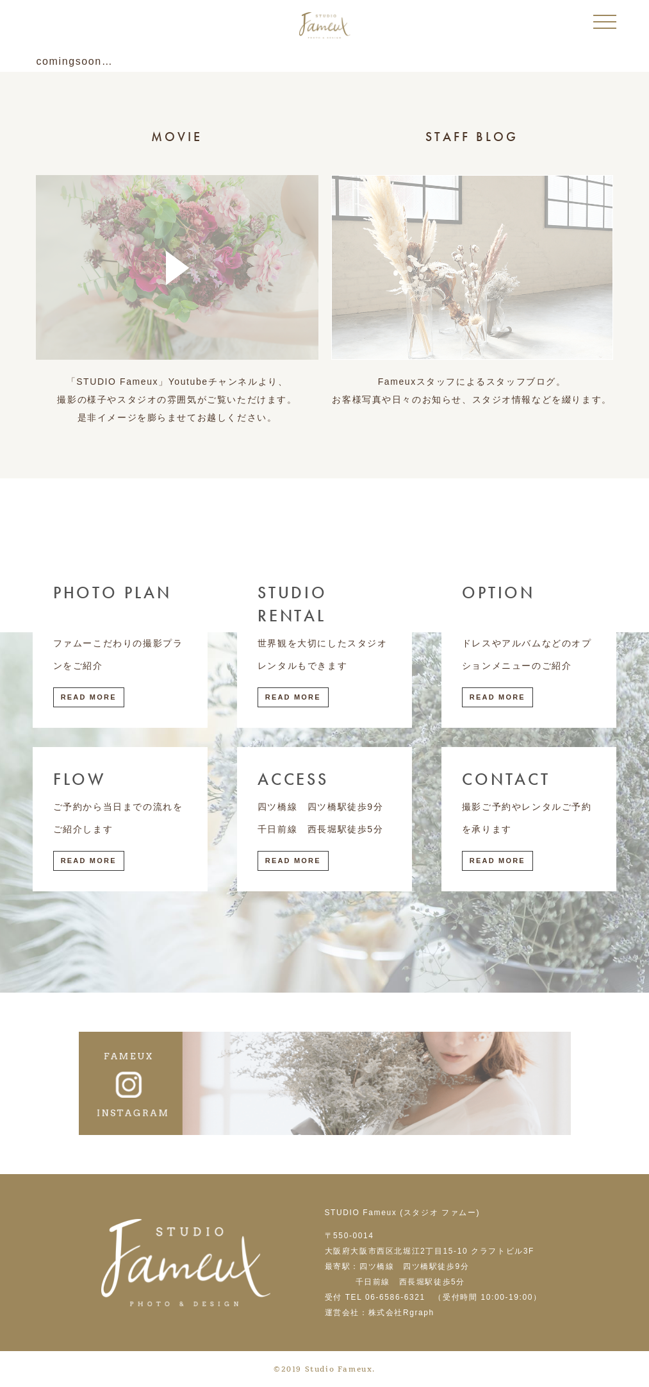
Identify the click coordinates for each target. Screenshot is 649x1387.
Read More (89, 697)
